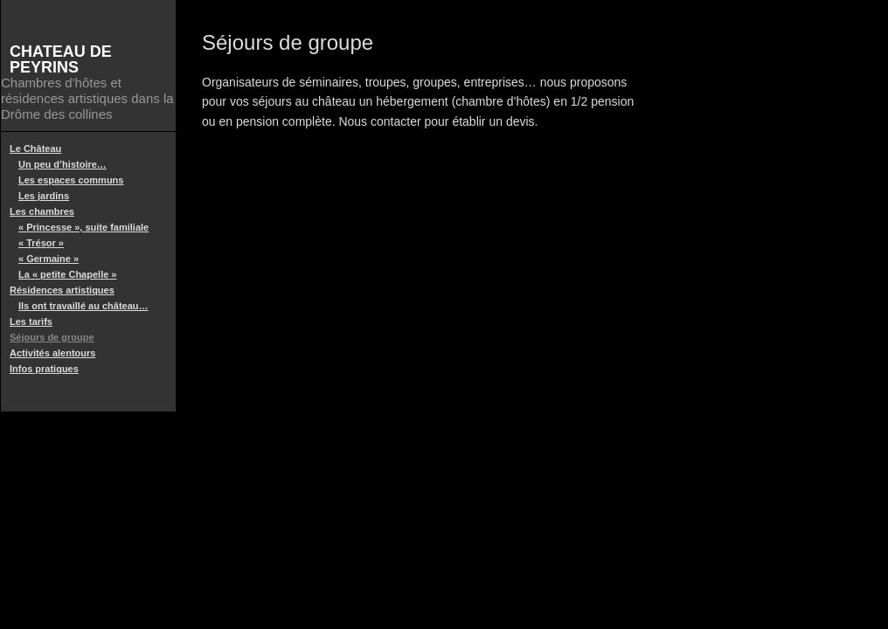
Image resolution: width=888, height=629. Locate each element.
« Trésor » (41, 243)
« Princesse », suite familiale (83, 227)
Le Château (35, 148)
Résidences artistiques (62, 290)
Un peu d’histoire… (62, 164)
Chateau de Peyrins (61, 59)
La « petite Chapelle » (67, 274)
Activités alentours (52, 353)
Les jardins (43, 195)
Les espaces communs (70, 180)
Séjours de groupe (52, 337)
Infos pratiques (44, 368)
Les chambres (42, 211)
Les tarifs (31, 321)
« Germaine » (48, 258)
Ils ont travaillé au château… (83, 306)
